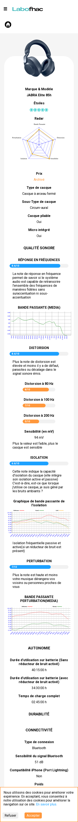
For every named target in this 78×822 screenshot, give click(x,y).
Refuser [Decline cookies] (10, 815)
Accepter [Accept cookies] (33, 815)
